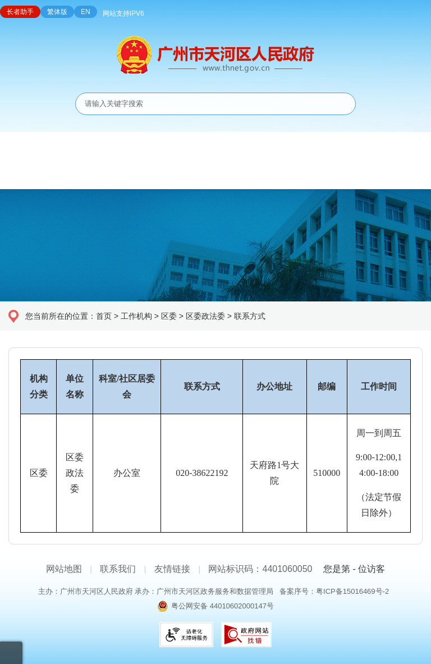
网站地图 (64, 569)
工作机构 (136, 316)
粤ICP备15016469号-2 (352, 591)
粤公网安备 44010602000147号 (222, 606)
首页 (104, 316)
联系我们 (118, 569)
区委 (169, 316)
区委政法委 (205, 316)
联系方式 (249, 316)
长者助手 (20, 12)
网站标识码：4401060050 (260, 569)
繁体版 (57, 12)
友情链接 (172, 569)
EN (85, 12)
